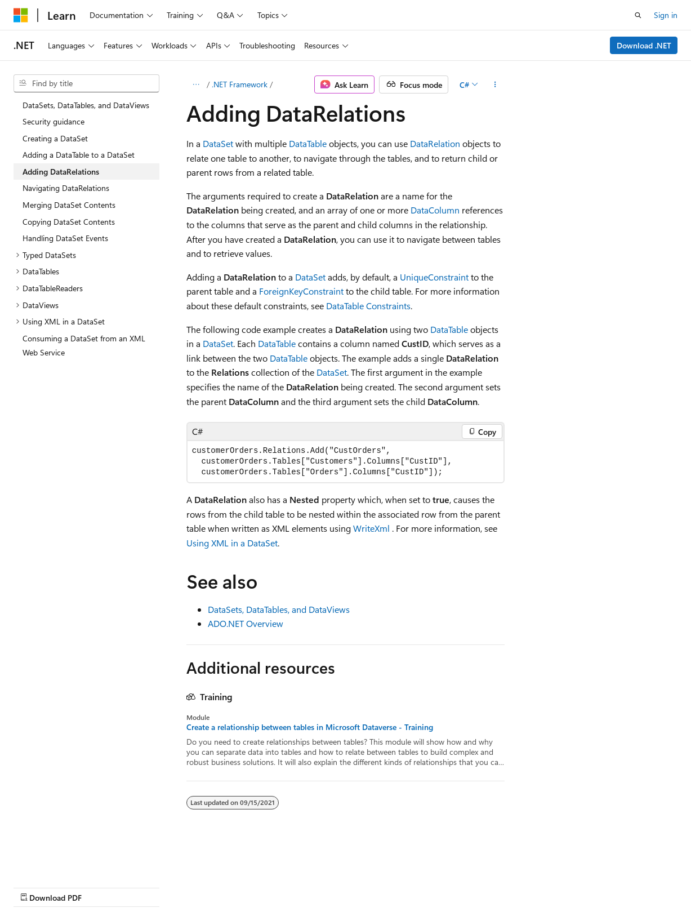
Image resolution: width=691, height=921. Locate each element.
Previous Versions (102, 886)
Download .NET (644, 45)
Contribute (201, 886)
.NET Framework (240, 84)
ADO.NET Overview (245, 623)
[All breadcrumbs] (196, 84)
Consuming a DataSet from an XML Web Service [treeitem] (84, 345)
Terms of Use (302, 886)
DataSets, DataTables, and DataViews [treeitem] (86, 105)
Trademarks (357, 886)
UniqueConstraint (434, 277)
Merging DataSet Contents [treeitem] (69, 204)
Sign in (665, 15)
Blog (153, 886)
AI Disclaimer (36, 886)
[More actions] (495, 84)
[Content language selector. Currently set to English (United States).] (65, 860)
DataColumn (435, 210)
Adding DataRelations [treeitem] (61, 171)
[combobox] (86, 83)
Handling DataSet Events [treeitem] (65, 238)
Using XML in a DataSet (232, 543)
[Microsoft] (21, 15)
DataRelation (435, 143)
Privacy (246, 886)
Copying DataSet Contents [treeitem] (69, 221)
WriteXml (371, 528)
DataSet (218, 143)
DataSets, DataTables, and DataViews (279, 609)
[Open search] (638, 15)
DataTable (308, 143)
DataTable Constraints (368, 306)
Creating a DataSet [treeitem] (55, 138)
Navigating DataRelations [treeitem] (66, 188)
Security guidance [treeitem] (53, 121)
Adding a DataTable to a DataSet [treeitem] (79, 154)
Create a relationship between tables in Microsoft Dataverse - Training (309, 727)
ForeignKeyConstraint (301, 291)
